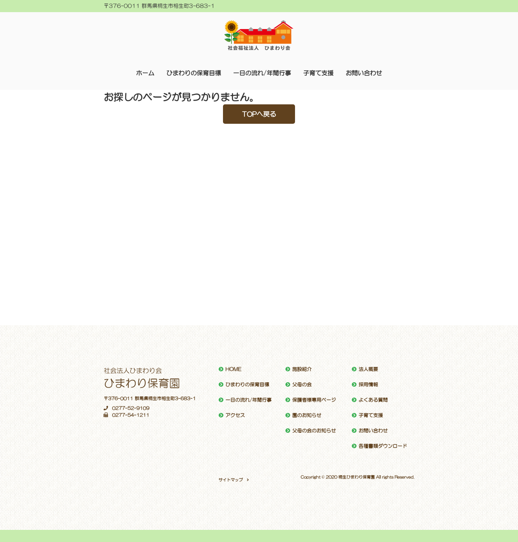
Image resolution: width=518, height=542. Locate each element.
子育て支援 (318, 73)
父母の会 (302, 384)
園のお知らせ (306, 415)
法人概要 (368, 369)
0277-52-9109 (126, 408)
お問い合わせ (364, 73)
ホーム (145, 73)
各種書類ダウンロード (383, 446)
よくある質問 (373, 400)
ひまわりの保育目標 (193, 73)
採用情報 (368, 384)
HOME (233, 369)
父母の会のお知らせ (314, 430)
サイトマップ (231, 480)
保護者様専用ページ (314, 400)
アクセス (235, 415)
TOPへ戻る (259, 114)
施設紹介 (302, 369)
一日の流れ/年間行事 (262, 73)
